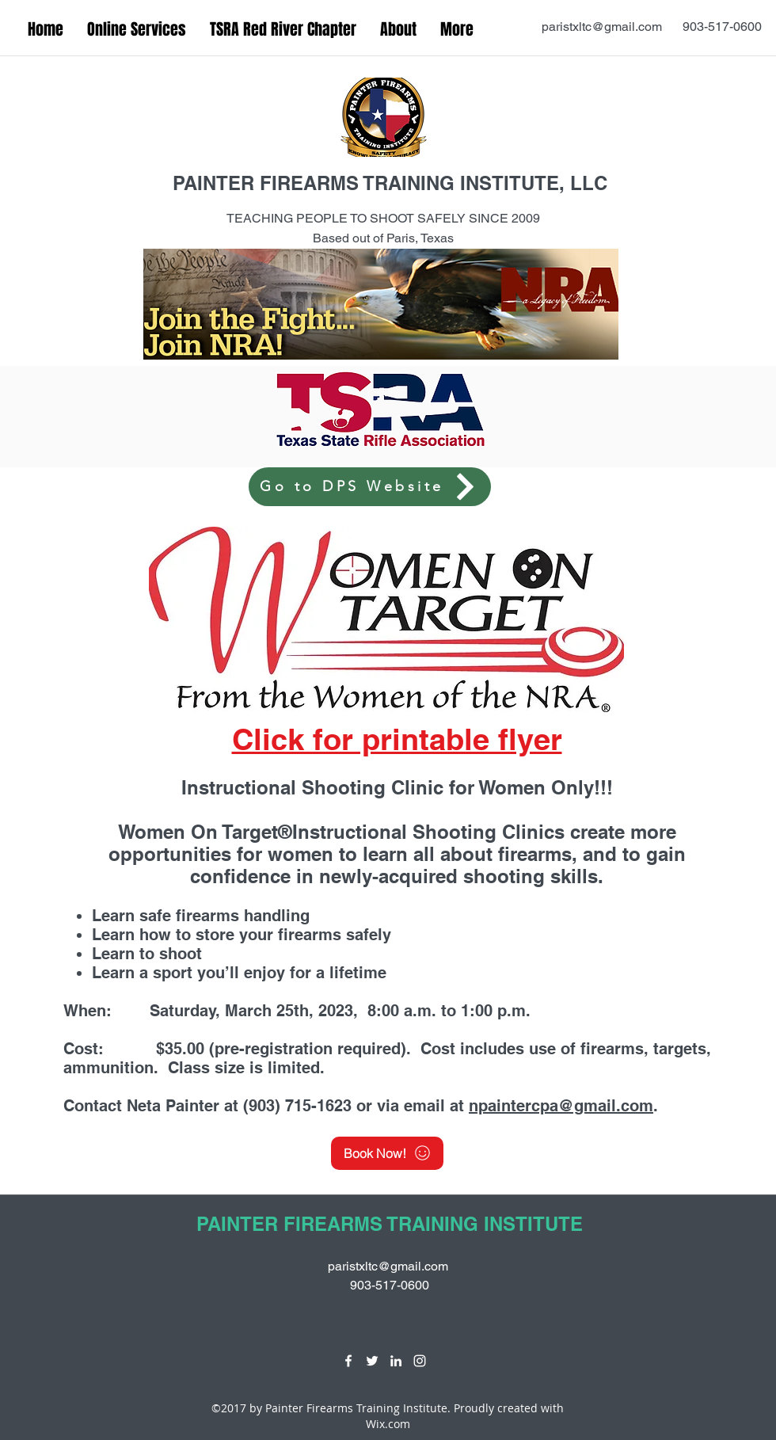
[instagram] (420, 1361)
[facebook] (348, 1361)
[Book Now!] (387, 1153)
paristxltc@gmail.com (602, 26)
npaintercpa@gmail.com (561, 1105)
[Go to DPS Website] (370, 486)
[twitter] (372, 1361)
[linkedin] (396, 1361)
